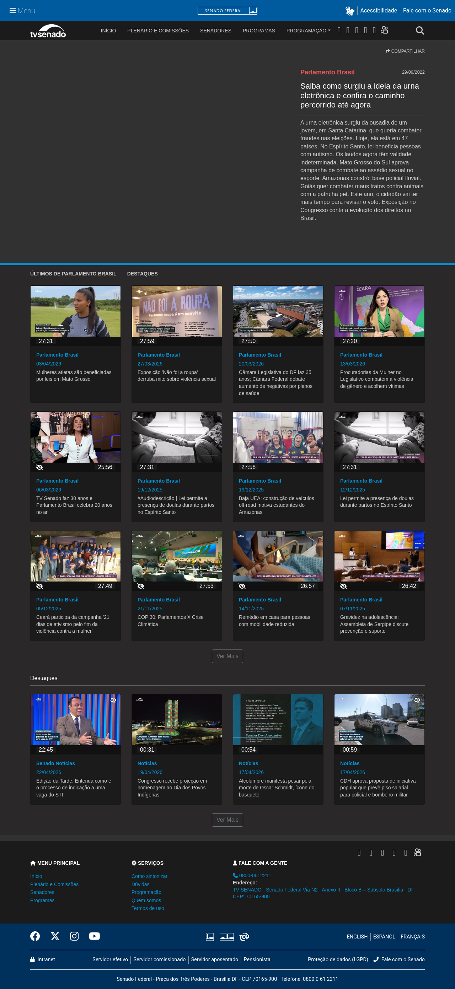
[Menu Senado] (22, 10)
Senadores (215, 30)
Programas (259, 30)
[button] (351, 11)
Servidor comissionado (160, 960)
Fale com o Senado (427, 10)
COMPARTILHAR (405, 51)
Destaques (142, 274)
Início (36, 876)
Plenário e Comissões (158, 30)
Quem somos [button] (146, 900)
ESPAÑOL (384, 937)
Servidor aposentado (214, 960)
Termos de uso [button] (148, 908)
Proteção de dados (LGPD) (338, 960)
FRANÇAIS (413, 937)
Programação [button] (146, 892)
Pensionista (257, 960)
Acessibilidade (378, 10)
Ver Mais (227, 656)
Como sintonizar (149, 876)
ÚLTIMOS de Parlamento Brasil (73, 274)
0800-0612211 (252, 875)
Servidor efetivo (110, 960)
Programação (306, 30)
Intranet (42, 960)
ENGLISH (357, 937)
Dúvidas (141, 884)
